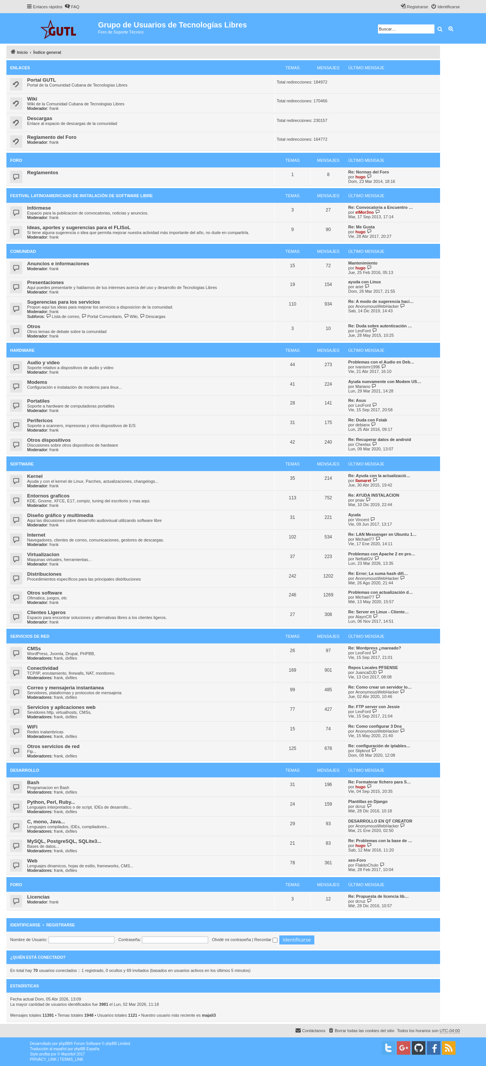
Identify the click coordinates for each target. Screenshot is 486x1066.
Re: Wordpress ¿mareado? (374, 648)
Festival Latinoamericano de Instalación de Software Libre (81, 195)
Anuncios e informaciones (58, 263)
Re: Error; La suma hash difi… (378, 573)
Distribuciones (44, 574)
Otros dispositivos (49, 440)
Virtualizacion (43, 554)
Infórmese (39, 208)
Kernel (35, 476)
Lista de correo (62, 316)
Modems (37, 382)
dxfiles (71, 658)
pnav (359, 500)
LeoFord (363, 330)
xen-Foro (357, 860)
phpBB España (86, 1049)
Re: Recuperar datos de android (379, 439)
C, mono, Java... (46, 821)
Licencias (38, 897)
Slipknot (362, 750)
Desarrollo (24, 770)
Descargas (39, 118)
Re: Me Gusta (361, 227)
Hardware (22, 350)
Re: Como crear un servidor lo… (380, 687)
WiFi (32, 727)
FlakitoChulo (366, 865)
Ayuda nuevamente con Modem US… (384, 381)
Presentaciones (45, 282)
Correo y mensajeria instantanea (65, 687)
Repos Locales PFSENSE (373, 667)
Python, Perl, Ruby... (51, 802)
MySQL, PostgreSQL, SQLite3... (64, 841)
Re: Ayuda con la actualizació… (379, 475)
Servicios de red (29, 636)
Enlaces (20, 67)
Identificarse (25, 925)
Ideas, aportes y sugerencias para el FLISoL (79, 227)
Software (22, 464)
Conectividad (42, 668)
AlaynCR (363, 616)
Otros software (44, 593)
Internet (36, 535)
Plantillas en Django (368, 801)
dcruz (360, 806)
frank (53, 108)
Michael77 (364, 539)
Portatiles (38, 401)
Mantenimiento (363, 263)
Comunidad (23, 251)
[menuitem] (71, 6)
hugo (360, 177)
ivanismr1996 (367, 367)
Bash (33, 782)
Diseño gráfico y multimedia (60, 515)
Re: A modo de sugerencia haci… (381, 301)
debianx (362, 425)
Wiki (32, 99)
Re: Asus (357, 400)
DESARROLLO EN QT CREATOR (380, 821)
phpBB (64, 1044)
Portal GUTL (41, 80)
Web (32, 861)
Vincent (362, 519)
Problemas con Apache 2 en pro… (381, 554)
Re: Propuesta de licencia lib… (378, 896)
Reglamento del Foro (51, 137)
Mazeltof (68, 1054)
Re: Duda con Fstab (367, 420)
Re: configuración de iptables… (379, 746)
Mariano (362, 386)
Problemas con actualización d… (380, 592)
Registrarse (60, 925)
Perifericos (40, 420)
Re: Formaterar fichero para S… (379, 782)
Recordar (265, 939)
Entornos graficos (48, 496)
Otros (33, 326)
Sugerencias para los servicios (63, 302)
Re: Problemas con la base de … (380, 840)
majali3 (209, 1015)
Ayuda (354, 514)
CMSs (34, 648)
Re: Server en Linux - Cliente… (378, 612)
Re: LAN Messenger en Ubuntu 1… (382, 534)
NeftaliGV (364, 559)
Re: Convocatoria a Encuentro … (380, 207)
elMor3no (364, 212)
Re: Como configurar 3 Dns (375, 726)
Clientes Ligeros (46, 612)
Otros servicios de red (53, 746)
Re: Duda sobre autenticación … (380, 326)
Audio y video (43, 362)
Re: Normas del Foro (368, 172)
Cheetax (363, 444)
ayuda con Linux (364, 282)
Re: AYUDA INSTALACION (373, 495)
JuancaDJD (366, 672)
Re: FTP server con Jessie (374, 706)
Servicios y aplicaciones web (61, 707)
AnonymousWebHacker (377, 306)
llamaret (363, 480)
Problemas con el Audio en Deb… (381, 362)
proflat (45, 1054)
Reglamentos (42, 172)
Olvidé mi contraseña (231, 939)
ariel (359, 286)
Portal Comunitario (101, 316)
